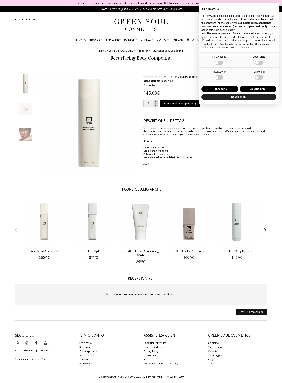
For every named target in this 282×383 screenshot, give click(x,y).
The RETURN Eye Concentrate (188, 251)
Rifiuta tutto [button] (220, 89)
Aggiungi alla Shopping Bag (179, 103)
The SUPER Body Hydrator (236, 251)
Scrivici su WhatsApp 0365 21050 (32, 350)
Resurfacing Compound (44, 251)
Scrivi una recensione (188, 77)
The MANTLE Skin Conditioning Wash (140, 253)
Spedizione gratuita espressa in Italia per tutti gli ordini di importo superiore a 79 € (122, 3)
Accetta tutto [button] (258, 89)
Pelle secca (142, 50)
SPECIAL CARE (125, 50)
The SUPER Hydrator (92, 251)
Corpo (112, 50)
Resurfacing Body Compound (167, 50)
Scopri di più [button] (239, 96)
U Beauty (164, 85)
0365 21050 (135, 9)
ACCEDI (19, 19)
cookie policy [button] (227, 29)
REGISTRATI (31, 19)
